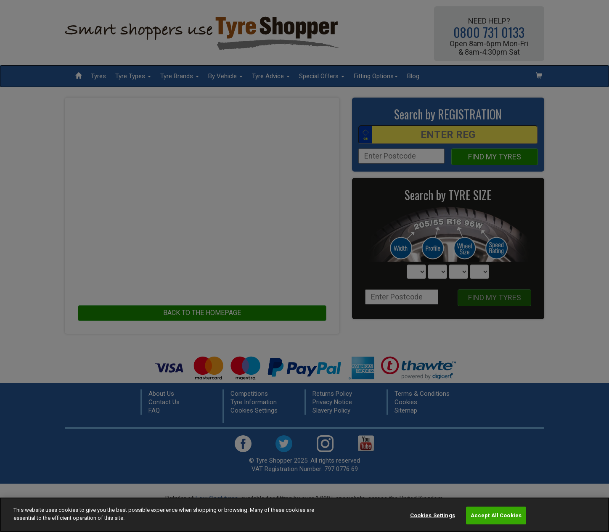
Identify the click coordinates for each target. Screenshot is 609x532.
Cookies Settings (432, 515)
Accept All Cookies (496, 515)
